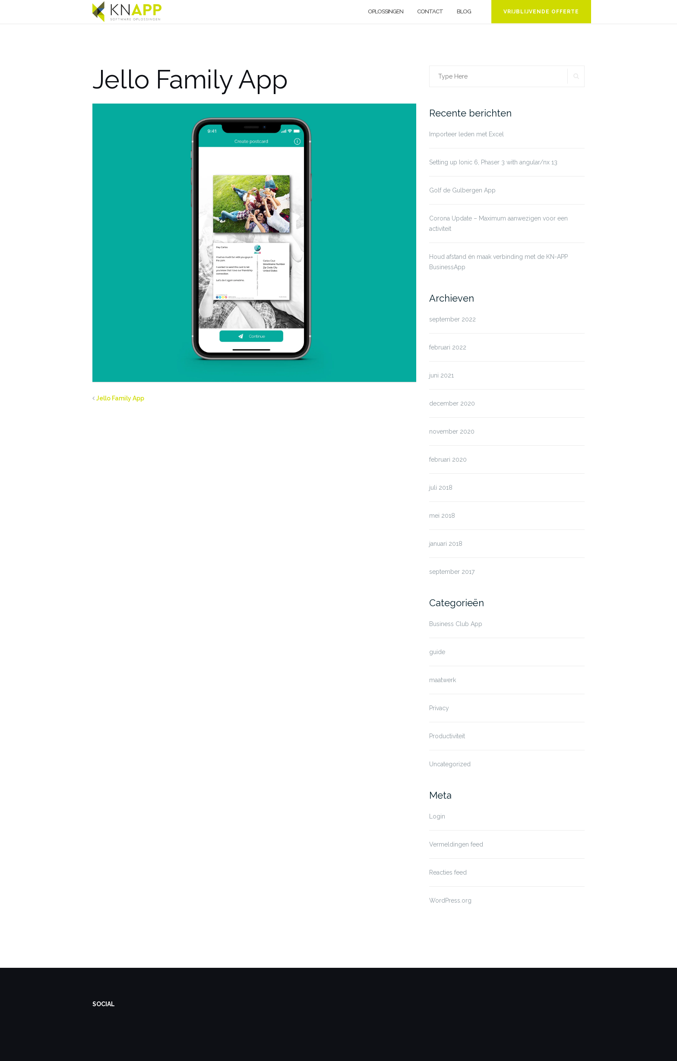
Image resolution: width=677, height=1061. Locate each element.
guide (437, 652)
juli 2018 (440, 487)
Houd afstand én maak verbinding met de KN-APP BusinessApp (498, 262)
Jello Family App (120, 398)
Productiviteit (447, 736)
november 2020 (452, 431)
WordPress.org (450, 900)
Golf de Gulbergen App (462, 190)
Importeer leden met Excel (466, 134)
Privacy (439, 708)
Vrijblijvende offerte (541, 12)
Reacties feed (448, 872)
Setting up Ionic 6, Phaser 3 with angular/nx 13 (493, 162)
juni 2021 (441, 375)
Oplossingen (385, 11)
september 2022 (452, 319)
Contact (430, 11)
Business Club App (455, 623)
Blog (464, 11)
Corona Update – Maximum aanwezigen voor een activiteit (498, 223)
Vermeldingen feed (456, 844)
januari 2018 (445, 543)
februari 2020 (448, 459)
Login (437, 816)
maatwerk (442, 680)
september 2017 (452, 571)
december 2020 (452, 403)
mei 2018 (442, 515)
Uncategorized (450, 764)
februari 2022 (447, 347)
